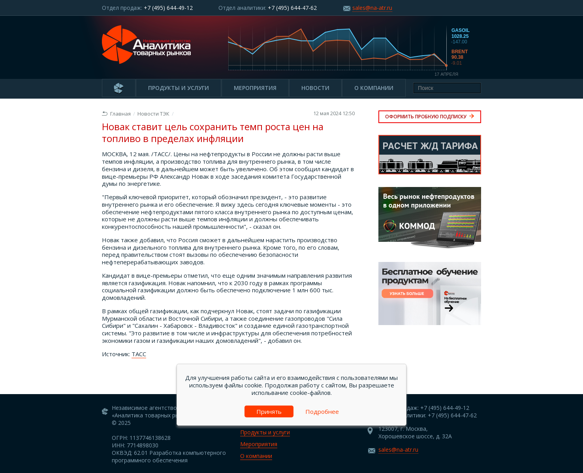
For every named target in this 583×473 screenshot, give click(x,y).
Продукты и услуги (178, 88)
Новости (315, 88)
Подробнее (322, 411)
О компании (373, 88)
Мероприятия (255, 88)
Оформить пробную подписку (429, 116)
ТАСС (139, 354)
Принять (269, 411)
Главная (116, 113)
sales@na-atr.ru (372, 7)
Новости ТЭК (153, 113)
